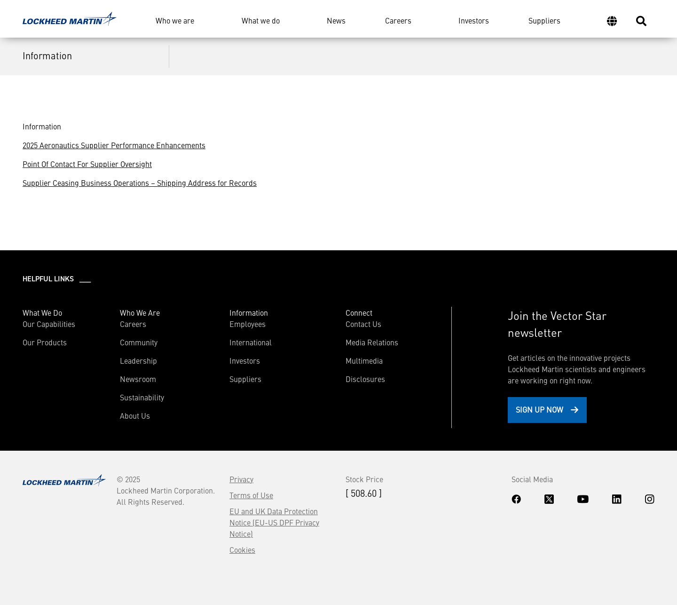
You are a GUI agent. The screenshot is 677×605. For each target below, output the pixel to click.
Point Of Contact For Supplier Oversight (87, 164)
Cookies (242, 549)
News (336, 20)
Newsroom (138, 379)
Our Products (45, 342)
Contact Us (363, 323)
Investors (473, 20)
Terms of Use (251, 495)
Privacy (241, 479)
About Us (135, 415)
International (250, 342)
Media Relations (372, 342)
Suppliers (544, 20)
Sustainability (142, 397)
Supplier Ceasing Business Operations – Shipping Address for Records (140, 182)
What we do (261, 20)
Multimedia (364, 360)
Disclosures (365, 379)
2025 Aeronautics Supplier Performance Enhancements (114, 145)
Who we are (175, 20)
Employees (247, 323)
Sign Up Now (539, 409)
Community (138, 342)
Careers (398, 20)
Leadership (138, 360)
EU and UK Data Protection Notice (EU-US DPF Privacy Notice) (274, 522)
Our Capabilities (49, 323)
